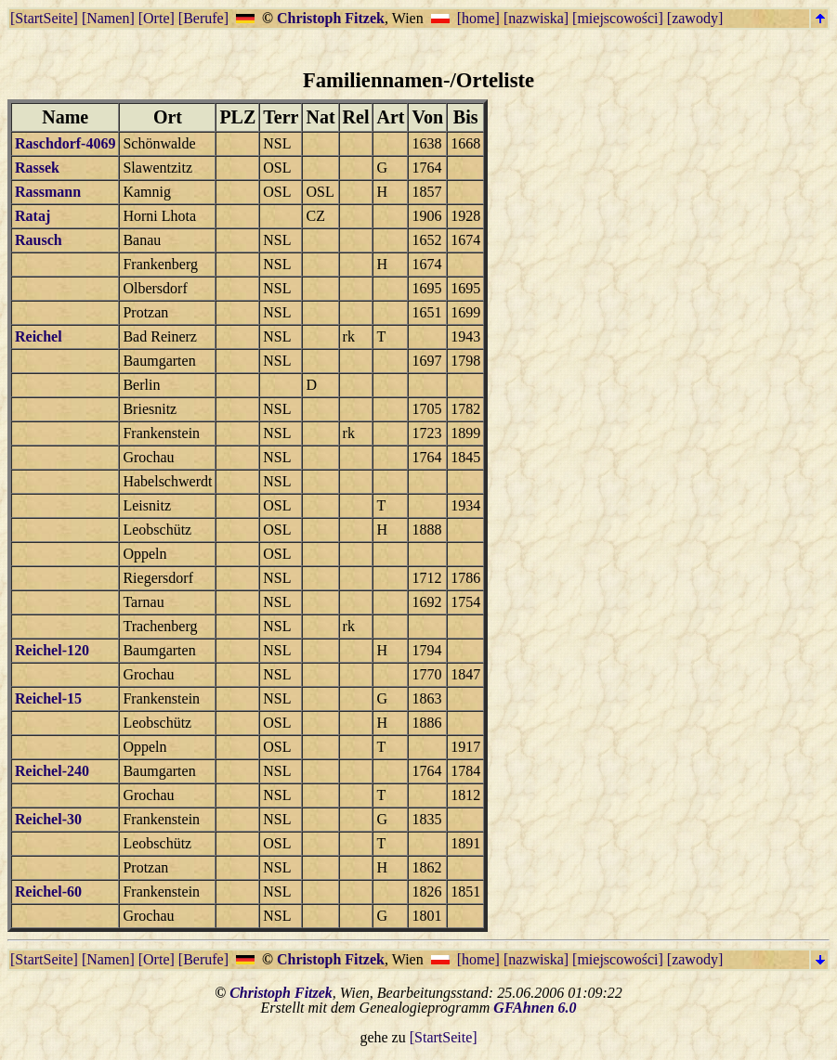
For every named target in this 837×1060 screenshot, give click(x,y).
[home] (478, 18)
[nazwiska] (536, 18)
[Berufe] (203, 18)
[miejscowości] (617, 18)
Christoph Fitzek (331, 18)
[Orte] (156, 18)
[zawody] (695, 18)
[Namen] (108, 18)
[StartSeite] (44, 18)
